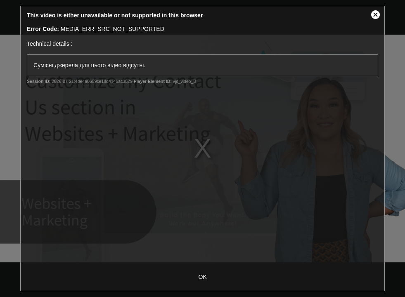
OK (202, 276)
